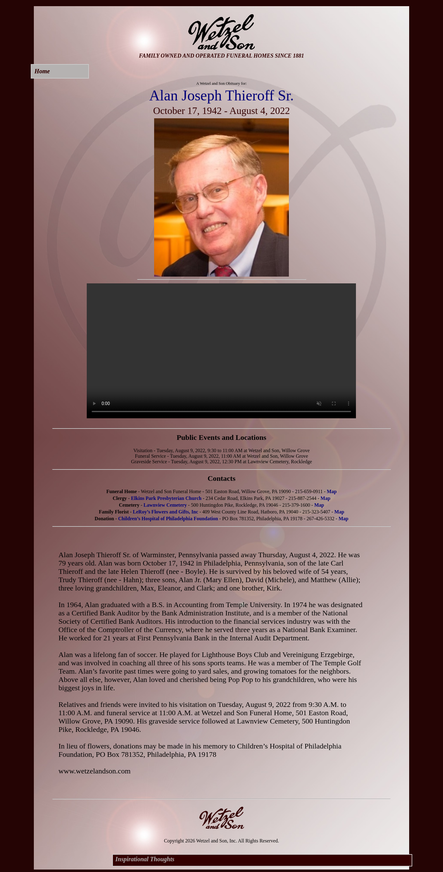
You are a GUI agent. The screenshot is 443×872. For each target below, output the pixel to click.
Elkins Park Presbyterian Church (166, 498)
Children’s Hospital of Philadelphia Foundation (168, 518)
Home (42, 71)
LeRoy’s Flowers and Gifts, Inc (165, 511)
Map (332, 491)
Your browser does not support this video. (221, 350)
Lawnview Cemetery (165, 505)
